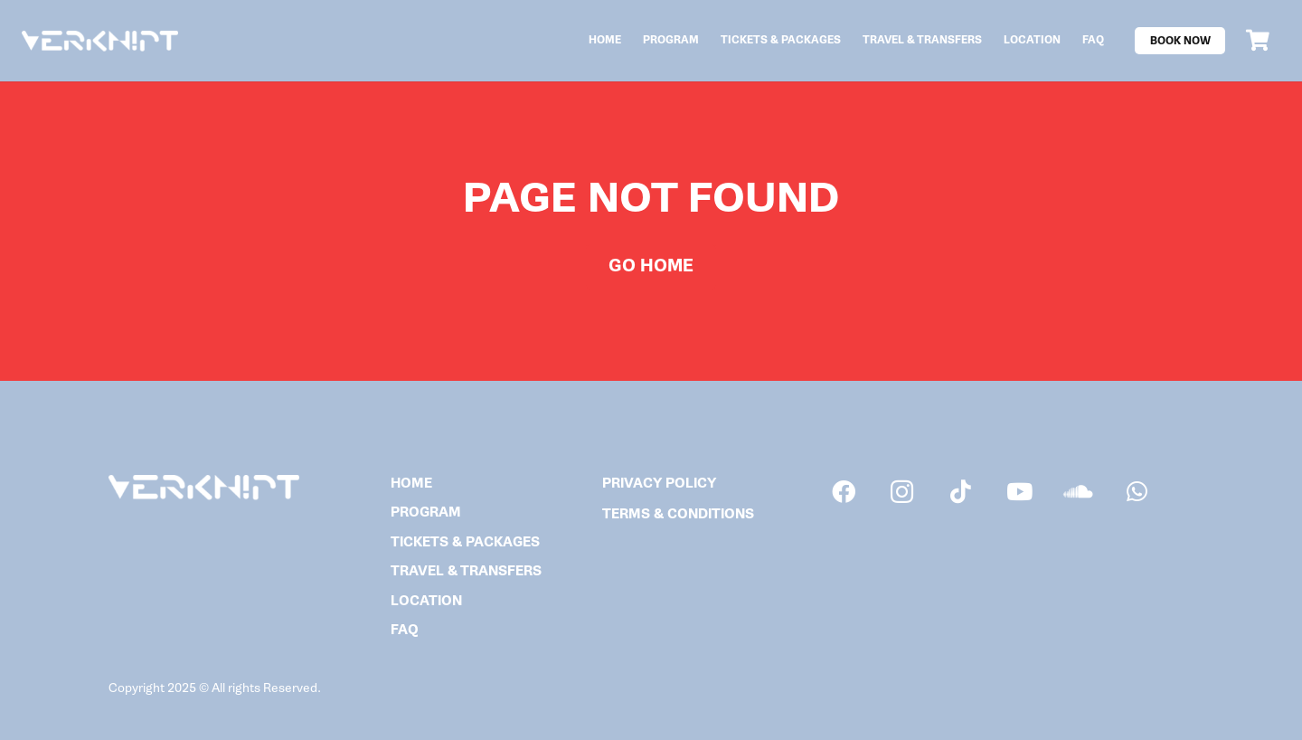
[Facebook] (843, 491)
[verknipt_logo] (100, 41)
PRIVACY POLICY (659, 483)
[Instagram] (902, 491)
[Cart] (1257, 40)
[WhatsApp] (1137, 491)
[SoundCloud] (1078, 491)
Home (411, 483)
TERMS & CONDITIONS (678, 514)
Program (426, 512)
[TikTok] (960, 491)
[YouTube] (1019, 491)
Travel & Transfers (466, 571)
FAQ (405, 630)
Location (426, 601)
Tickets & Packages (465, 542)
